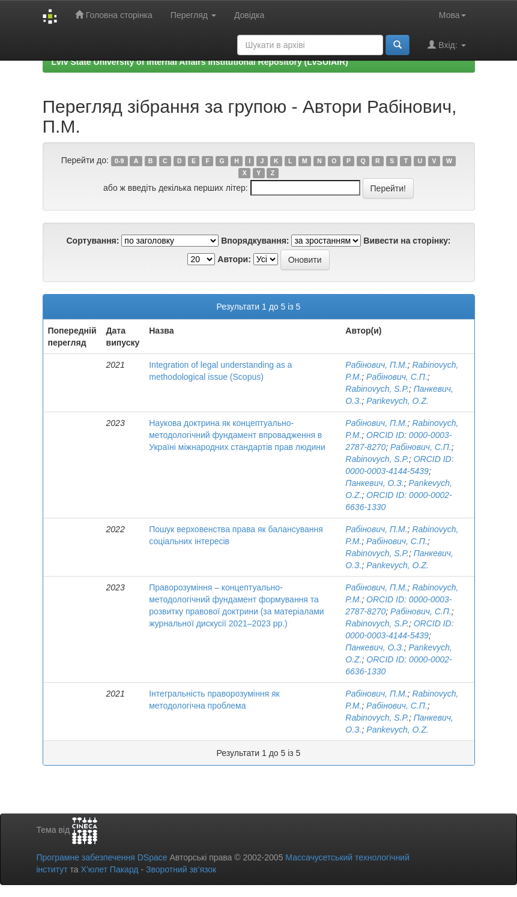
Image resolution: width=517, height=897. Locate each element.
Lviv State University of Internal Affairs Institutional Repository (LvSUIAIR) (200, 62)
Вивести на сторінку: (406, 240)
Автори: (234, 259)
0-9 (119, 160)
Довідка (249, 15)
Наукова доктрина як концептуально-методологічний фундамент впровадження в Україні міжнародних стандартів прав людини (237, 435)
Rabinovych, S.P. (377, 389)
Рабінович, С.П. (397, 377)
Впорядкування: (255, 240)
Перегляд (193, 15)
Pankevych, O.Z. (397, 401)
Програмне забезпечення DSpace (102, 857)
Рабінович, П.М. (376, 365)
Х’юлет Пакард (109, 869)
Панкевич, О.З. (374, 483)
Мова (452, 15)
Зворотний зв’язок (181, 869)
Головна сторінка (114, 15)
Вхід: (446, 45)
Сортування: (92, 240)
